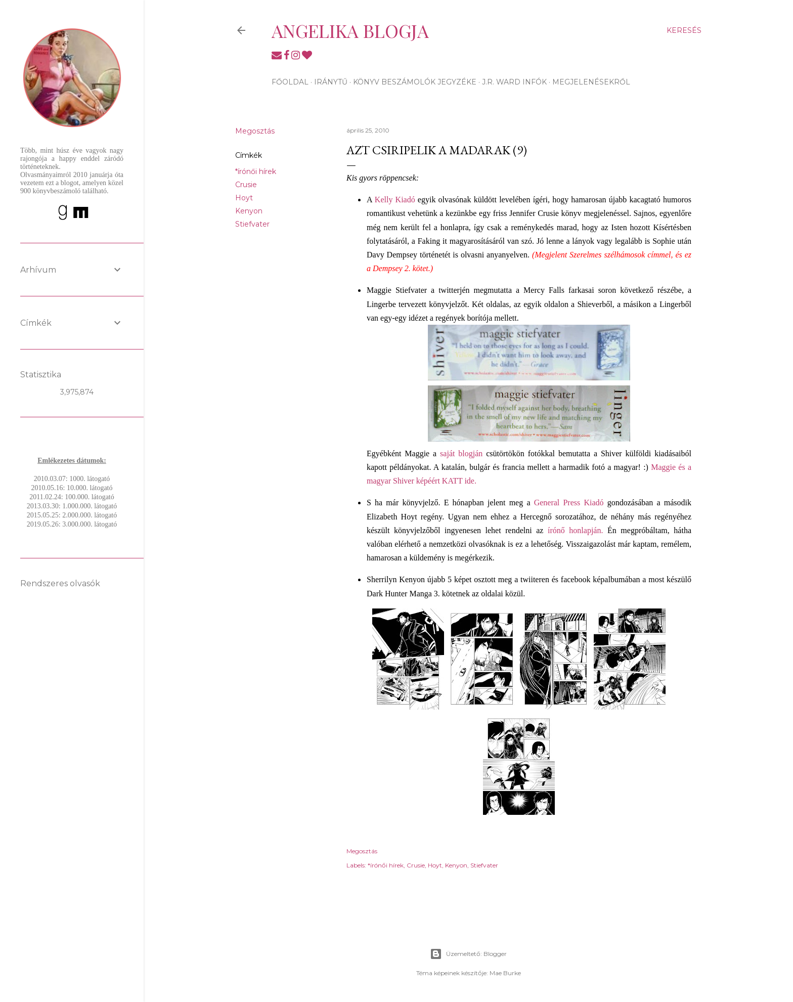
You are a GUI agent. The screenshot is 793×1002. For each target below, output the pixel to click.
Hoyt (244, 197)
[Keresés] (684, 30)
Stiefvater (252, 224)
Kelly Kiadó (395, 199)
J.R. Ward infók (514, 81)
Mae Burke (505, 973)
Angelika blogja (350, 30)
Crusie (246, 184)
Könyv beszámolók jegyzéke (414, 81)
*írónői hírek (255, 171)
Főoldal (290, 81)
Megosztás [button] (255, 131)
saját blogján (461, 453)
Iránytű (330, 81)
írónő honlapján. (575, 530)
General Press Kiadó (569, 502)
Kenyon (248, 210)
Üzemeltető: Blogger (468, 954)
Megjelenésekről (591, 81)
